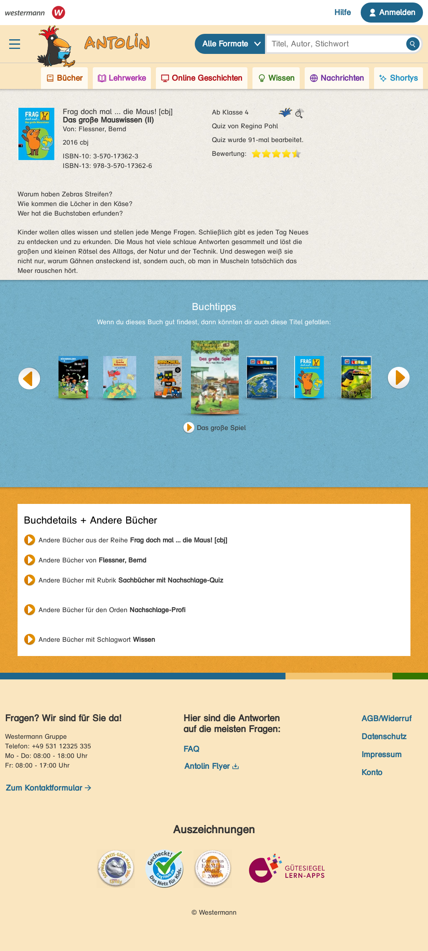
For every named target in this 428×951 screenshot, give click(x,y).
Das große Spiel (221, 428)
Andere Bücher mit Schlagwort (96, 639)
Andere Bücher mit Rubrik (130, 580)
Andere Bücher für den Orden (112, 610)
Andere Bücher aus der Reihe (132, 540)
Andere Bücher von (92, 560)
